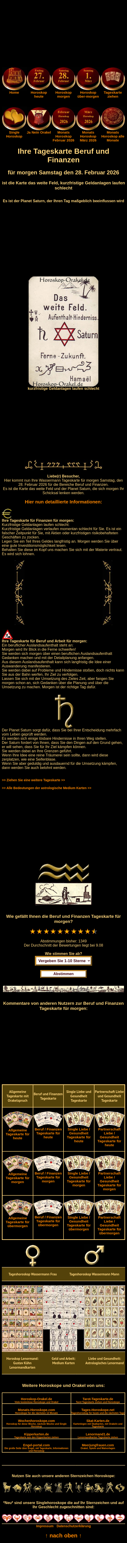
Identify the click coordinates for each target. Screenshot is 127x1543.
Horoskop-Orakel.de (36, 1400)
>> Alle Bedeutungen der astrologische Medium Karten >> (46, 788)
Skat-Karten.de (97, 1423)
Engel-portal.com (36, 1447)
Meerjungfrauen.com (98, 1446)
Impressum (44, 1526)
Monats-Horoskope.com (36, 1411)
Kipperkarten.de (36, 1435)
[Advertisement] (63, 34)
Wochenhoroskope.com (36, 1423)
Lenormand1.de (98, 1435)
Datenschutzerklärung (74, 1526)
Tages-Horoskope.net (98, 1411)
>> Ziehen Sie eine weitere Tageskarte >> (33, 780)
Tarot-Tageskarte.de (98, 1400)
